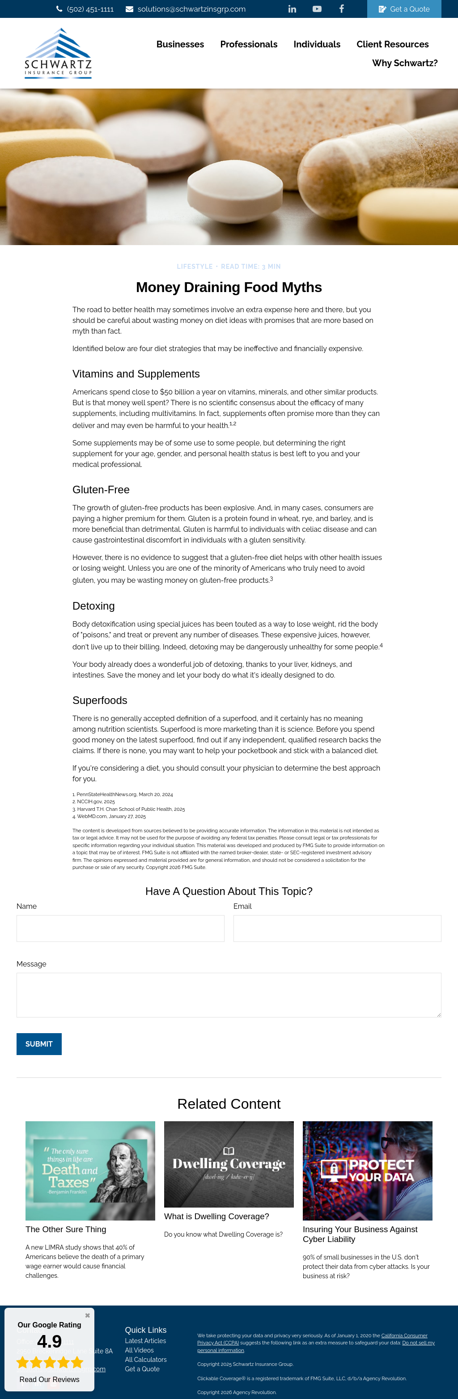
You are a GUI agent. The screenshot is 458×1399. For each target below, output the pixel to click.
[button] (107, 43)
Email (242, 887)
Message (32, 945)
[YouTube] (317, 9)
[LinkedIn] (292, 9)
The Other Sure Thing (65, 1210)
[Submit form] (39, 1025)
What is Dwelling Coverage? (216, 1197)
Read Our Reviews (49, 1351)
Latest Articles (145, 1322)
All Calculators (146, 1340)
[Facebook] (341, 9)
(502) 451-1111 (84, 8)
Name (27, 887)
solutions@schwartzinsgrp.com (185, 8)
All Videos (139, 1331)
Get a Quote (404, 9)
